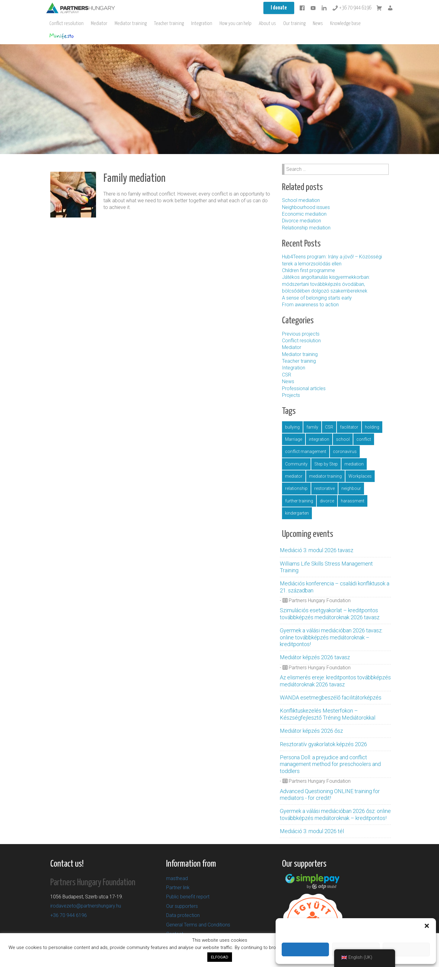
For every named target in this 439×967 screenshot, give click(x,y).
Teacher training (169, 23)
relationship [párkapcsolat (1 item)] (296, 488)
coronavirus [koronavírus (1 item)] (345, 451)
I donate (279, 8)
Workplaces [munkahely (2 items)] (360, 476)
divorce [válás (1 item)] (327, 500)
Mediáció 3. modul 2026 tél (312, 831)
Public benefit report (187, 897)
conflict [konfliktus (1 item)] (363, 439)
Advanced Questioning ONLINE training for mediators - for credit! (330, 794)
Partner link (178, 887)
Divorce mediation (301, 221)
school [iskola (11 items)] (343, 439)
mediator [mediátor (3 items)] (293, 476)
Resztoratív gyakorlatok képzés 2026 (323, 744)
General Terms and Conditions (198, 925)
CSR (286, 375)
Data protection (183, 915)
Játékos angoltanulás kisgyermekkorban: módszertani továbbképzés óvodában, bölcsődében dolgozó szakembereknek (326, 284)
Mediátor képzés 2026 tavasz (315, 657)
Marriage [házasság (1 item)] (293, 439)
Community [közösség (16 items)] (296, 464)
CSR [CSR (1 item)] (329, 427)
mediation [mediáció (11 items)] (354, 464)
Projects (291, 395)
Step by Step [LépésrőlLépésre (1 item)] (326, 464)
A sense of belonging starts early (317, 298)
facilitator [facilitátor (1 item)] (349, 427)
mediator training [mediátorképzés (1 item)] (325, 476)
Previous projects (300, 334)
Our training (294, 23)
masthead (177, 878)
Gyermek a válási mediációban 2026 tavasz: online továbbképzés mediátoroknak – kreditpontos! (331, 637)
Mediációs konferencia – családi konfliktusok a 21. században (334, 586)
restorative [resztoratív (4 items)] (324, 488)
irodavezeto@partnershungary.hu (85, 906)
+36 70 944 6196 (351, 8)
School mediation (301, 200)
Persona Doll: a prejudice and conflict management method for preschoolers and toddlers (330, 764)
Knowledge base (345, 23)
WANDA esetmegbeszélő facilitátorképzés (330, 697)
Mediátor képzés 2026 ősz (311, 731)
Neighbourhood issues (306, 207)
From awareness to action (310, 304)
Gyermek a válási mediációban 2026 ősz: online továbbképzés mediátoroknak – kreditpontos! (335, 814)
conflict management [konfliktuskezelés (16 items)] (305, 451)
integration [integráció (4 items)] (319, 439)
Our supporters (182, 906)
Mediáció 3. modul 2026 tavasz (316, 550)
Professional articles (304, 388)
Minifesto (61, 36)
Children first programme (309, 270)
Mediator (99, 23)
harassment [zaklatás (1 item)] (352, 500)
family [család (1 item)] (312, 427)
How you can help (236, 23)
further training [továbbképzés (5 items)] (299, 500)
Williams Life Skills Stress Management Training (326, 566)
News (318, 23)
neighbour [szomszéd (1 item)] (351, 488)
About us (267, 23)
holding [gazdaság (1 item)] (372, 427)
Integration (201, 23)
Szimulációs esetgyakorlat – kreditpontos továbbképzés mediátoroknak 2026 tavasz (330, 613)
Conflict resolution (66, 23)
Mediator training (131, 23)
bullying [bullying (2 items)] (292, 427)
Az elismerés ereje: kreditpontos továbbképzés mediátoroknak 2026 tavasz (335, 680)
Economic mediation (304, 214)
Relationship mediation (306, 228)
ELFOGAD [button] (219, 957)
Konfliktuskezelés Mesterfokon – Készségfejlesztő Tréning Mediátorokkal (327, 714)
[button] (427, 926)
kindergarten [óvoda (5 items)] (297, 513)
